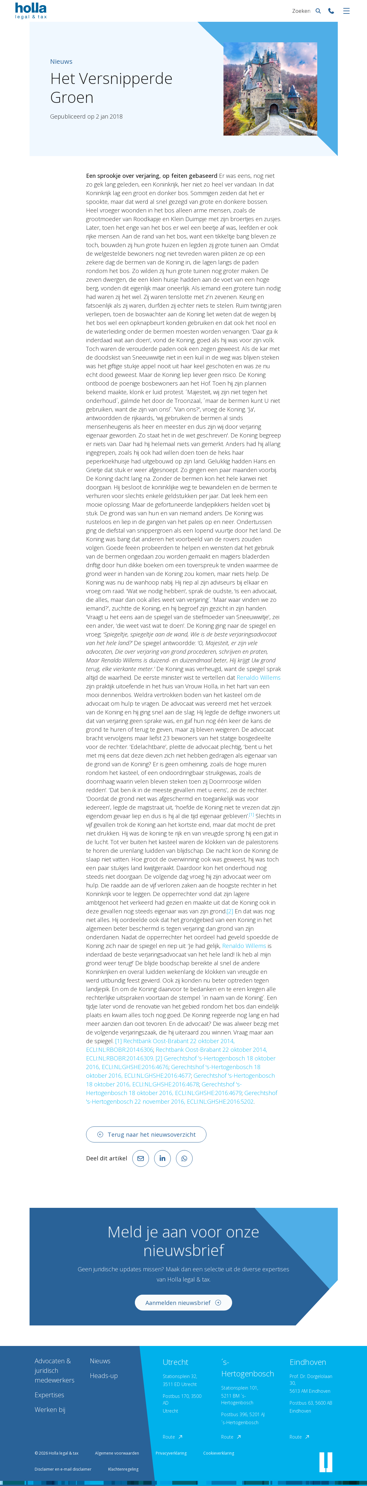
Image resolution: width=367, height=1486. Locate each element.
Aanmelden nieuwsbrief (183, 1305)
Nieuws (100, 1361)
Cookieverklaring (218, 1453)
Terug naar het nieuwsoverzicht (146, 1134)
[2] (230, 911)
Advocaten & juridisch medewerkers (54, 1370)
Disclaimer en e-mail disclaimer (63, 1469)
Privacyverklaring (171, 1453)
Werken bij (50, 1409)
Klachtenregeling (123, 1469)
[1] (118, 1041)
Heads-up (104, 1375)
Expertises (49, 1395)
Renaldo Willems (259, 677)
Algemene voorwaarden (117, 1453)
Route (173, 1437)
